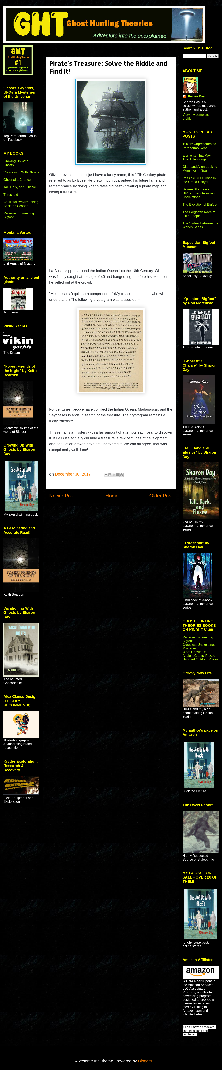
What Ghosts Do (194, 652)
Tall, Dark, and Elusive (19, 187)
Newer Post (62, 495)
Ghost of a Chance (17, 179)
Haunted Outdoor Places (200, 659)
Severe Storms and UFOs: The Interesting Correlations (199, 193)
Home (111, 495)
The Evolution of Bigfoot (200, 204)
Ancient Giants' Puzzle (199, 655)
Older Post (161, 495)
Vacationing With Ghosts (21, 172)
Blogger (145, 1061)
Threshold (10, 194)
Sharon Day (196, 96)
